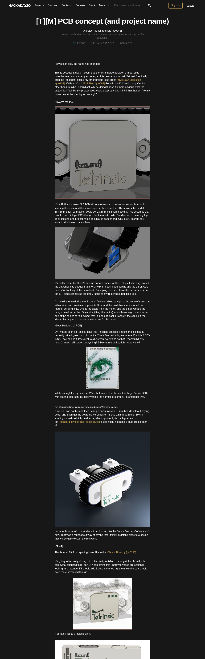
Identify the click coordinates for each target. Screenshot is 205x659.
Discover (53, 5)
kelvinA (79, 43)
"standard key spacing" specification (79, 421)
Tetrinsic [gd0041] (112, 30)
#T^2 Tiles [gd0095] (94, 83)
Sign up (175, 5)
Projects (39, 5)
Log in (190, 5)
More (105, 5)
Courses (80, 5)
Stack (92, 5)
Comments (125, 43)
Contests (67, 5)
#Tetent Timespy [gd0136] (121, 552)
